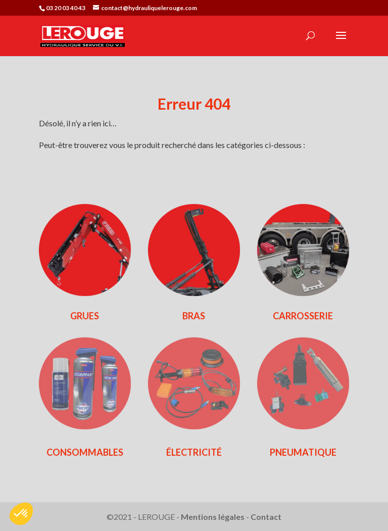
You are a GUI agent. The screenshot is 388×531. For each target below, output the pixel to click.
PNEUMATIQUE (303, 452)
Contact (266, 516)
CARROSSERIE (303, 315)
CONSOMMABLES (84, 452)
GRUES (84, 315)
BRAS (193, 315)
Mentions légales (213, 516)
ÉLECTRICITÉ (194, 452)
